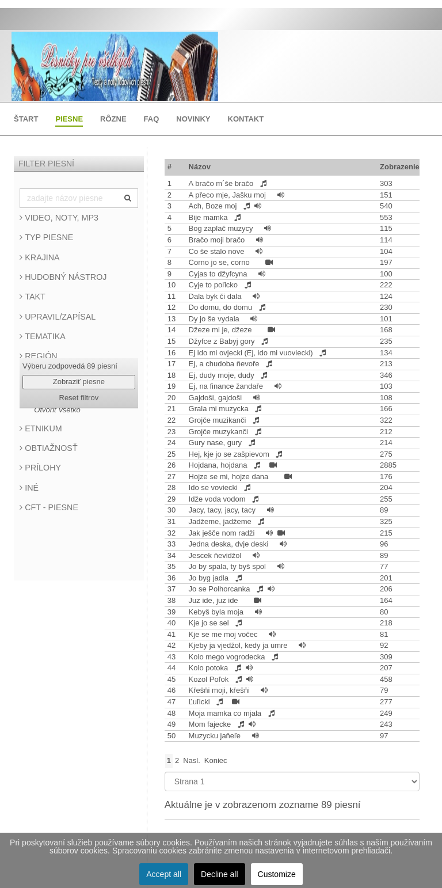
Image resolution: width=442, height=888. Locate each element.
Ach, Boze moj (214, 206)
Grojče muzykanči (219, 431)
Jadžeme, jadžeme (221, 521)
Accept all (163, 874)
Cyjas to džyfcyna (219, 274)
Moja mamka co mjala (226, 713)
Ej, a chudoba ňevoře (225, 363)
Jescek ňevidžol (216, 555)
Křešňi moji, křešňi (220, 690)
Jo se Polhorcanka (221, 589)
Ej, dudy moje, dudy (223, 375)
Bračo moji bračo (218, 240)
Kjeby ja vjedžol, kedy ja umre (239, 645)
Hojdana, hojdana (219, 465)
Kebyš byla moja (217, 612)
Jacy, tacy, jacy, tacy (223, 510)
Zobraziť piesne (79, 381)
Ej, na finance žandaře (227, 386)
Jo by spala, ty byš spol (228, 566)
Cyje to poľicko (214, 284)
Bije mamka (209, 217)
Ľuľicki (200, 701)
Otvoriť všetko (57, 409)
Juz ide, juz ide (215, 600)
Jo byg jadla (210, 578)
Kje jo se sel (210, 622)
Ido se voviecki (214, 487)
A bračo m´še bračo (222, 183)
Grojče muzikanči (218, 420)
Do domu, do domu (221, 307)
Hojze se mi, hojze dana (229, 476)
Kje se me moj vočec (224, 634)
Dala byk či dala (216, 296)
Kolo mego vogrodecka (228, 656)
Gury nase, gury (216, 442)
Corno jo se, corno (220, 262)
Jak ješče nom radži (223, 533)
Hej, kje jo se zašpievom (230, 454)
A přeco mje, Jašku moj (228, 195)
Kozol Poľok (210, 679)
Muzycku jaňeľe (216, 735)
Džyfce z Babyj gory (223, 341)
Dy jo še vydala (215, 318)
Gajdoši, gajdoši (216, 397)
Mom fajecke (211, 724)
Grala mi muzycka (220, 408)
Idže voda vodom (218, 499)
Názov (200, 166)
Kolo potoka (209, 667)
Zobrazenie (400, 166)
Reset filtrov (79, 397)
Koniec (215, 760)
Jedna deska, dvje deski (229, 544)
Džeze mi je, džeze (221, 329)
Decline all (219, 874)
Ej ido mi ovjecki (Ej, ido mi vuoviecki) (252, 352)
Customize (277, 874)
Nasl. (191, 760)
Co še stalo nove (217, 251)
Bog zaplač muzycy (222, 228)
